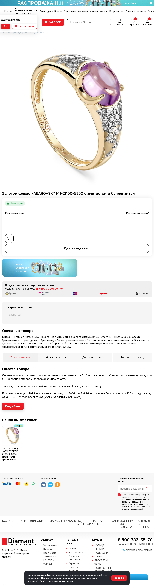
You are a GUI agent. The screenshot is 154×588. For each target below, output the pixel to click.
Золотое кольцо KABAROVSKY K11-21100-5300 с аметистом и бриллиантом (11, 454)
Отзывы (47, 549)
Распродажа (46, 11)
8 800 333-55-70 (135, 540)
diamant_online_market (139, 550)
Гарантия (74, 563)
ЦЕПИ (47, 521)
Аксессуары (110, 521)
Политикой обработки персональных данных (50, 581)
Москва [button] (8, 11)
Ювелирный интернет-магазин (21, 545)
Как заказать (84, 11)
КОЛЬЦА (8, 521)
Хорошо (119, 578)
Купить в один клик (77, 248)
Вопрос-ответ (116, 11)
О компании (70, 11)
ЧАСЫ (72, 521)
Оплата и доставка (136, 11)
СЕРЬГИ (20, 521)
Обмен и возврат (73, 568)
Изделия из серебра (143, 524)
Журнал (104, 11)
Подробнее (12, 406)
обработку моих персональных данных (136, 495)
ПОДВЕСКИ (34, 521)
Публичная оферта (9, 584)
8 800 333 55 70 (26, 10)
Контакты (48, 560)
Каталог (53, 22)
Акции (95, 11)
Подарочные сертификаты (88, 522)
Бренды (58, 11)
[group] (77, 111)
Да (5, 26)
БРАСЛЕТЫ (60, 521)
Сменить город (24, 26)
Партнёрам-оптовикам (50, 554)
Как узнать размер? (137, 213)
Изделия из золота (127, 524)
